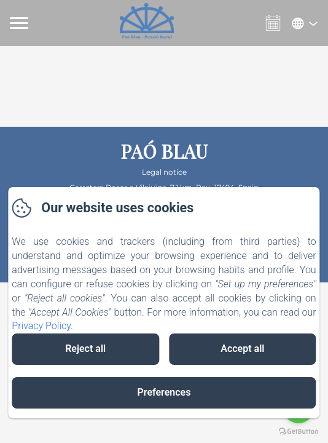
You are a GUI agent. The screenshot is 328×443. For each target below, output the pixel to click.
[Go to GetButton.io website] (298, 431)
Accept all (242, 348)
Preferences (164, 392)
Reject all (85, 348)
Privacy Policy (41, 326)
